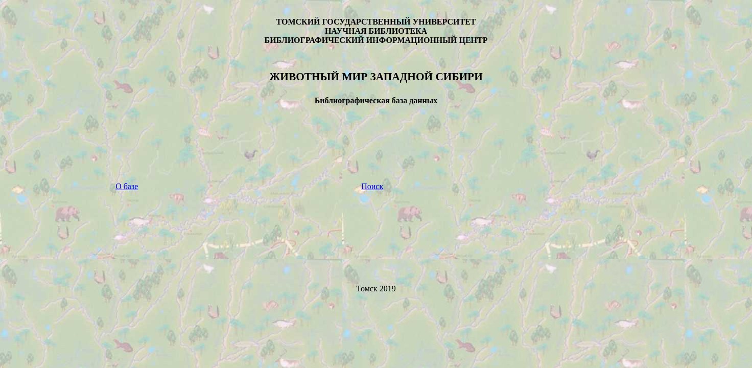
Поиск (372, 186)
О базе (126, 186)
